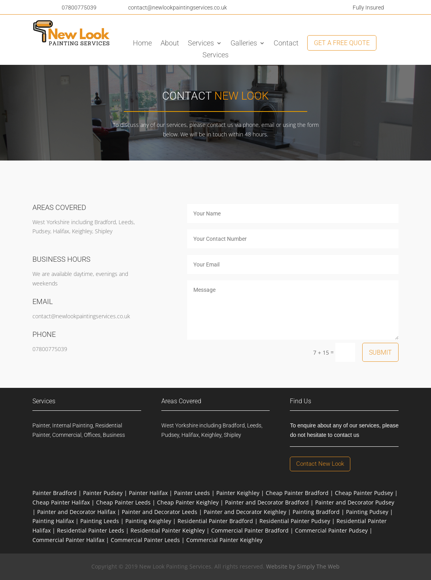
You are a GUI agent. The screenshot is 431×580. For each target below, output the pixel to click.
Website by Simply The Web (303, 566)
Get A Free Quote (342, 43)
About (170, 43)
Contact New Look (320, 463)
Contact (286, 43)
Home (142, 43)
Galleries (244, 43)
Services (201, 43)
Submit (380, 352)
